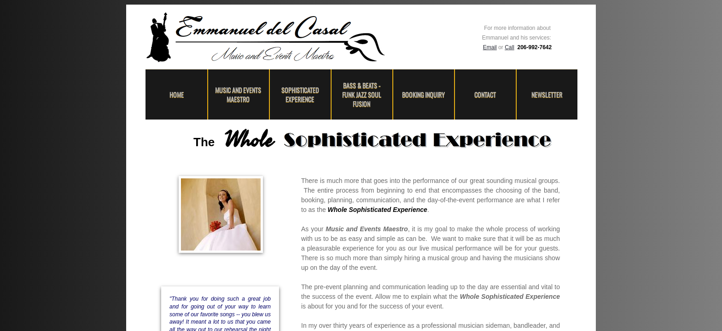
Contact (485, 94)
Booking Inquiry (423, 94)
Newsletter (546, 94)
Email (490, 47)
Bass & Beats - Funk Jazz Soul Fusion (361, 94)
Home (176, 94)
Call (509, 47)
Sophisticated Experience (300, 94)
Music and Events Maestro (238, 94)
